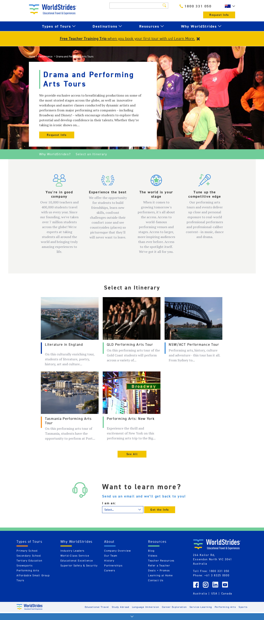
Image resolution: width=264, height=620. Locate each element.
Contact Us (156, 580)
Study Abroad (120, 607)
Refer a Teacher (159, 565)
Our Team (110, 555)
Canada (226, 593)
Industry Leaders (72, 550)
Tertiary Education (29, 560)
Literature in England (64, 344)
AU (229, 6)
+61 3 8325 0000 (216, 575)
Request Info (219, 14)
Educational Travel (97, 607)
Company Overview (117, 550)
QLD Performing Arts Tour (130, 344)
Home (32, 56)
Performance (45, 56)
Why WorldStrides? (55, 154)
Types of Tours (56, 26)
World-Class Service (74, 555)
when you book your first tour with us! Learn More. (127, 38)
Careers (109, 570)
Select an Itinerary (91, 154)
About (109, 541)
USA (214, 593)
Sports (243, 607)
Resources (149, 26)
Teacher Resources (161, 560)
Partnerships (113, 565)
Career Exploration (174, 607)
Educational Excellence (76, 560)
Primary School (27, 550)
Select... (109, 509)
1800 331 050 (195, 6)
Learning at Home (160, 575)
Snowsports (24, 565)
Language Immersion (145, 607)
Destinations (105, 26)
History (109, 560)
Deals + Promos (159, 570)
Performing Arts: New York (131, 418)
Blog (151, 550)
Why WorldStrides (199, 26)
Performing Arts (27, 570)
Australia (200, 593)
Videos (152, 555)
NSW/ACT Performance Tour (194, 344)
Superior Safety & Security (79, 565)
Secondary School (28, 555)
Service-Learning (201, 607)
